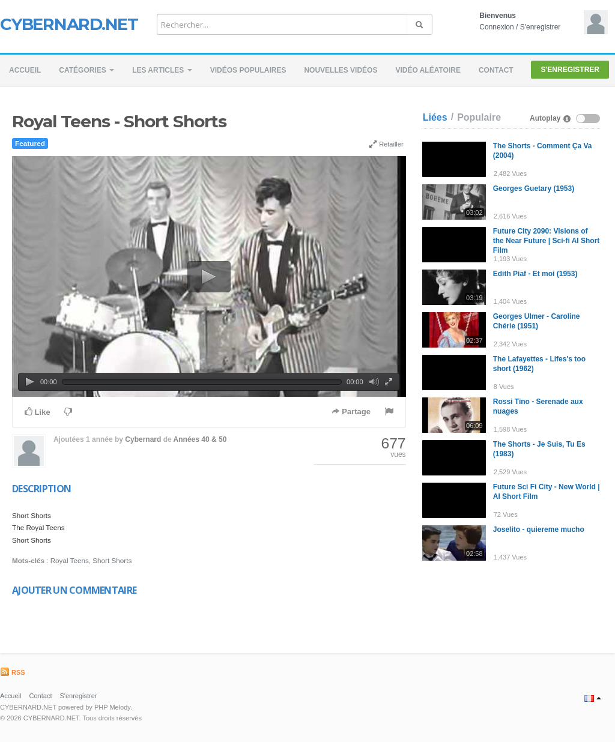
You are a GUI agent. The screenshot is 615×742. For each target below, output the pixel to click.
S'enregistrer (540, 27)
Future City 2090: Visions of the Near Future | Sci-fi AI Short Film (546, 241)
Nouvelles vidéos (340, 70)
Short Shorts (112, 560)
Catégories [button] (86, 70)
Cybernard (143, 439)
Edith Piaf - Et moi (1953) (535, 274)
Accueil (25, 70)
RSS (12, 672)
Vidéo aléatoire (427, 70)
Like (37, 412)
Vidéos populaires (248, 70)
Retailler (386, 144)
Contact (496, 70)
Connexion (496, 27)
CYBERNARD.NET (69, 24)
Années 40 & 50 (200, 439)
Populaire (479, 117)
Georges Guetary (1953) (533, 188)
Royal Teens (69, 560)
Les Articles (162, 70)
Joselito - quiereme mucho (538, 529)
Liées (435, 117)
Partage (351, 411)
